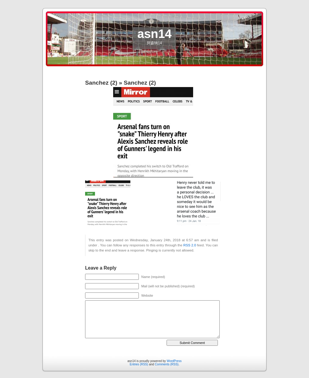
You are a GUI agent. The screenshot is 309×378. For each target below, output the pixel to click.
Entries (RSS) (139, 364)
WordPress (174, 361)
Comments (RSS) (166, 364)
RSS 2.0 (189, 245)
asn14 (154, 33)
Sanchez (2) (101, 83)
